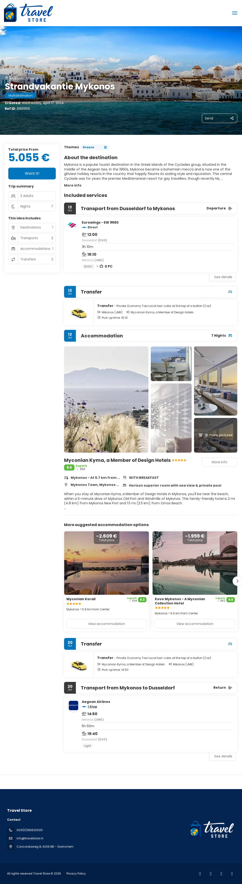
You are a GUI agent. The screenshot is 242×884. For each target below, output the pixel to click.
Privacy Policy (76, 873)
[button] (237, 581)
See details (223, 277)
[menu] (235, 13)
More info (73, 185)
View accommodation (106, 623)
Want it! (32, 173)
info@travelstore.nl (30, 838)
